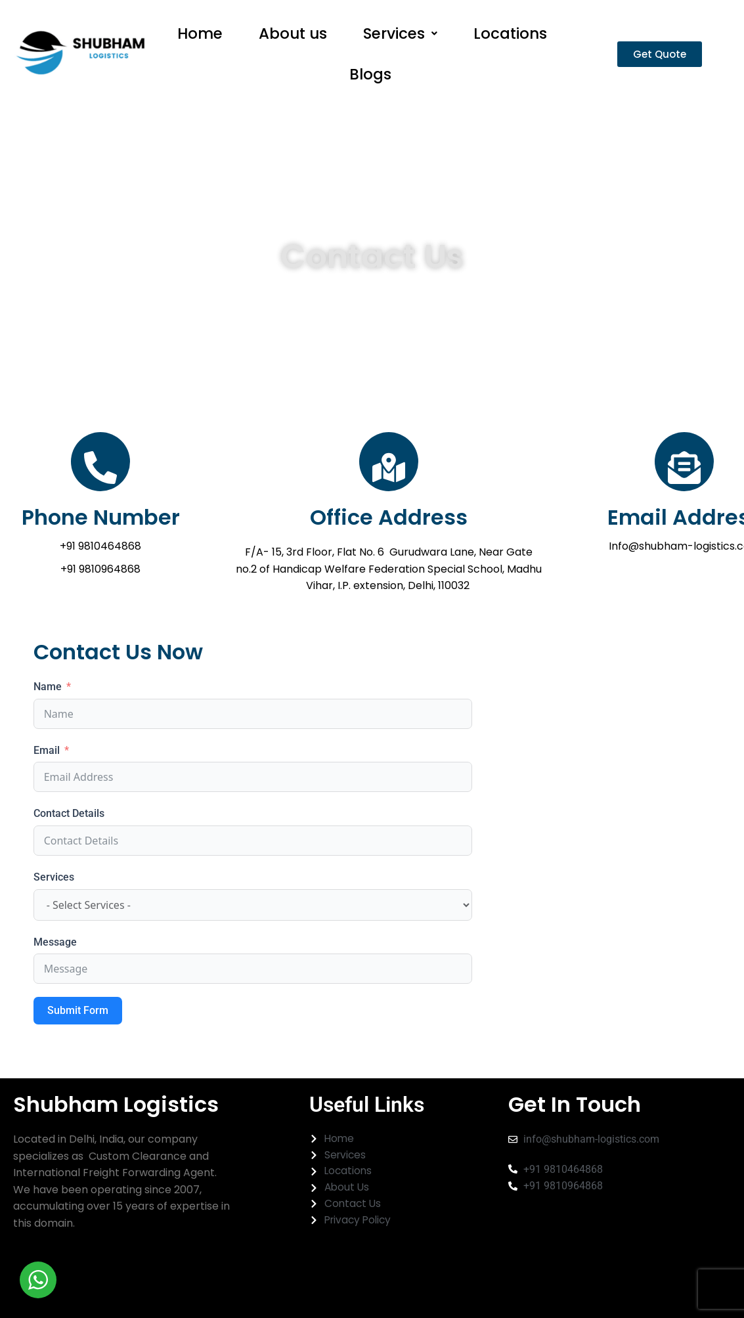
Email (46, 764)
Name (47, 701)
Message (55, 956)
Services (400, 36)
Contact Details (68, 828)
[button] (400, 37)
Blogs (370, 84)
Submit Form (77, 1025)
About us (293, 36)
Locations (510, 36)
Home (200, 36)
